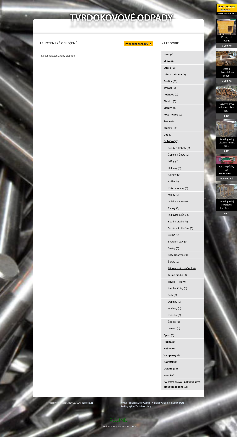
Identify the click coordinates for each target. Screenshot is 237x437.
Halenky (174, 168)
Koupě (170, 375)
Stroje (170, 67)
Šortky (173, 261)
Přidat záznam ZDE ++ (138, 43)
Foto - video (173, 114)
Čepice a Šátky (178, 154)
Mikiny (173, 194)
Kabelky (174, 315)
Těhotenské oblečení (182, 268)
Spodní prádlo (178, 221)
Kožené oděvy (178, 188)
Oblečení (171, 141)
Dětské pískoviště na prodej (227, 72)
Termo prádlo (177, 275)
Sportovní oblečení (180, 228)
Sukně (173, 234)
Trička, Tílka (177, 281)
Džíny (173, 161)
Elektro (170, 101)
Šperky (174, 321)
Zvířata (170, 87)
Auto (168, 54)
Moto (169, 61)
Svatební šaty (177, 241)
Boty (172, 295)
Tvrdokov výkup (143, 406)
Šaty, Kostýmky (178, 254)
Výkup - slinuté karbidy (132, 403)
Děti (168, 134)
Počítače (171, 94)
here (133, 426)
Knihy (169, 348)
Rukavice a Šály (179, 214)
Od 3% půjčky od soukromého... (226, 170)
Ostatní (174, 328)
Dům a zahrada (175, 74)
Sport (169, 335)
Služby (170, 127)
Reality (170, 81)
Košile (173, 181)
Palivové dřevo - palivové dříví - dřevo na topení (183, 384)
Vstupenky (172, 355)
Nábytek (171, 361)
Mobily (170, 107)
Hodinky (174, 308)
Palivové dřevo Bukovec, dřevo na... (226, 107)
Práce (169, 121)
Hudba (170, 341)
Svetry (173, 248)
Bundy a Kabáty (179, 148)
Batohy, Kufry (177, 288)
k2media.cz (87, 403)
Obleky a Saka (178, 201)
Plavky (173, 208)
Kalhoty (174, 174)
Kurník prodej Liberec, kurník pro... (227, 142)
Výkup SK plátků (168, 403)
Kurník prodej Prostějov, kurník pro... (226, 205)
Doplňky (174, 301)
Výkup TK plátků (152, 403)
